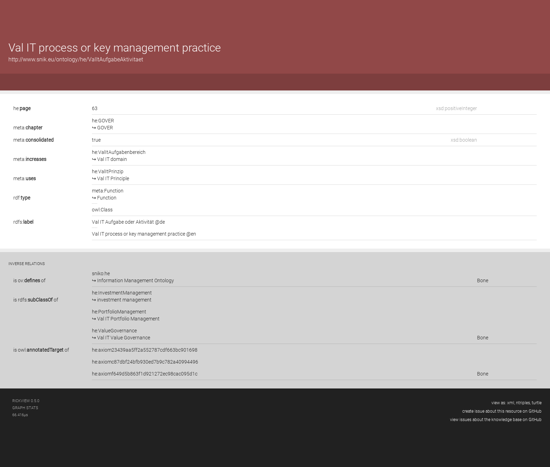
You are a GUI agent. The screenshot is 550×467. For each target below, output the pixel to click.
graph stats (25, 408)
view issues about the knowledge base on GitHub (496, 419)
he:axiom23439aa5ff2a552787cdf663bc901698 (144, 350)
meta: (27, 127)
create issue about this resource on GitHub (502, 411)
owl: (40, 350)
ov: (29, 280)
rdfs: (23, 222)
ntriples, (523, 402)
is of (29, 280)
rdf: (21, 198)
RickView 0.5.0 (25, 401)
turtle (537, 402)
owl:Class (102, 209)
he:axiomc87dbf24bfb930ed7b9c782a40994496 (145, 362)
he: (22, 108)
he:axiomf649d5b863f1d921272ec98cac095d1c (144, 374)
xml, (511, 402)
